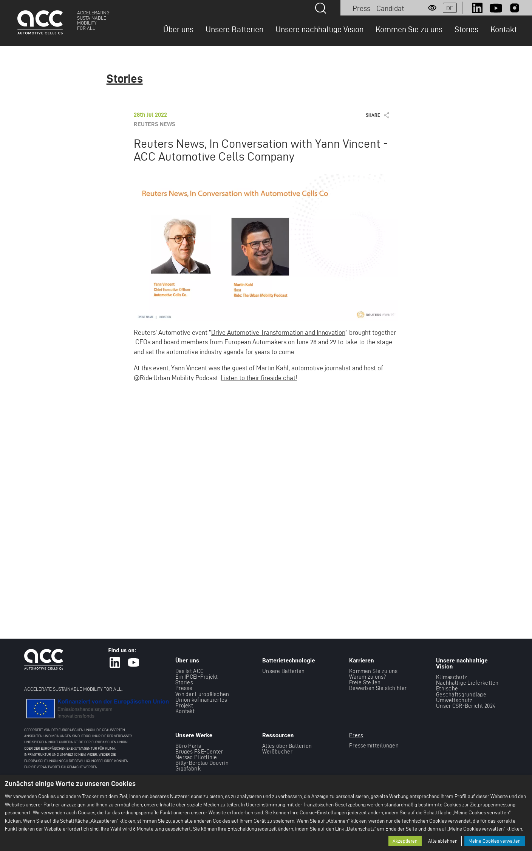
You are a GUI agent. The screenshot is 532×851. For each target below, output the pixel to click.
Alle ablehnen (443, 841)
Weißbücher (277, 751)
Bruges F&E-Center (199, 751)
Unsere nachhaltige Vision (319, 29)
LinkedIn (477, 8)
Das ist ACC (189, 671)
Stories (466, 29)
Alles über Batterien (287, 745)
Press (361, 8)
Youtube (496, 8)
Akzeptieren (405, 841)
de (449, 8)
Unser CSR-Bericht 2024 (465, 705)
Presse (184, 688)
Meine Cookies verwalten (495, 841)
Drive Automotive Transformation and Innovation (278, 332)
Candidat (390, 8)
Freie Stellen (365, 682)
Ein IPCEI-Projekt (196, 676)
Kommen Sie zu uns (409, 29)
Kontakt (503, 29)
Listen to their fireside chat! (259, 377)
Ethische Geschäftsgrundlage (461, 691)
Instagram (514, 8)
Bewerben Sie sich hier (378, 688)
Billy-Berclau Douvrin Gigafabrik (202, 766)
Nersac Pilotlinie (196, 757)
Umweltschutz (454, 700)
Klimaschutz (451, 677)
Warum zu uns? (367, 676)
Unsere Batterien (234, 29)
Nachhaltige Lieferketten (467, 682)
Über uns (178, 29)
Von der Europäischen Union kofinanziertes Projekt (202, 699)
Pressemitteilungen (374, 745)
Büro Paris (188, 745)
